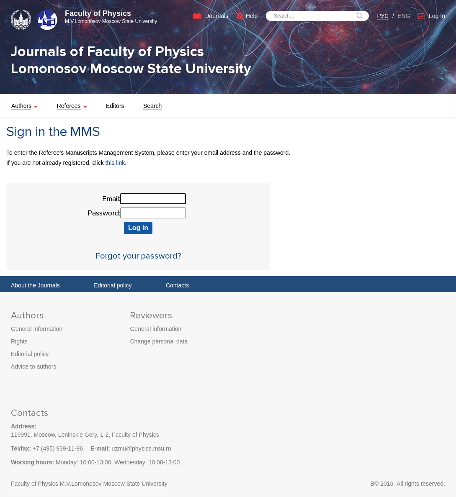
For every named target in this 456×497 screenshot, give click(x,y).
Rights (19, 341)
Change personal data (159, 341)
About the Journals (35, 285)
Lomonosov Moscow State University (131, 68)
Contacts (177, 285)
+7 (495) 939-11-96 (58, 448)
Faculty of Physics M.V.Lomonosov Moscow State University (89, 483)
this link (115, 162)
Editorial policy (112, 285)
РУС (383, 16)
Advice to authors (33, 366)
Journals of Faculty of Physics (107, 51)
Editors (115, 105)
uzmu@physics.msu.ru (141, 448)
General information (36, 328)
